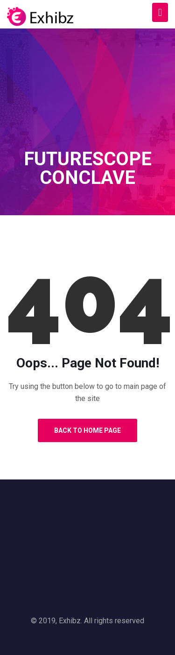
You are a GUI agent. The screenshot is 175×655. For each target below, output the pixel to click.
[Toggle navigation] (160, 12)
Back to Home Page (87, 430)
